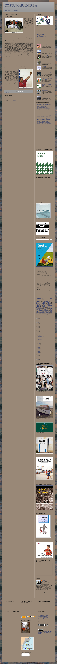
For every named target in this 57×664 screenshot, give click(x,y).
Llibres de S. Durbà (39, 308)
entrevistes (51, 310)
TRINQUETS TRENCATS (40, 34)
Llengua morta (46, 308)
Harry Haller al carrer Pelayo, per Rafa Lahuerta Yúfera (44, 109)
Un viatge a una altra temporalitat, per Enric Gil (43, 122)
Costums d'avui (46, 309)
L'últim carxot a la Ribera (41, 337)
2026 (38, 318)
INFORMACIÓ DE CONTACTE (43, 615)
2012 (38, 355)
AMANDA (38, 35)
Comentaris (24, 655)
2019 (38, 327)
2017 (38, 330)
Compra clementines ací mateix (42, 616)
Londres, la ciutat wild (45, 90)
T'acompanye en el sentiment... (42, 618)
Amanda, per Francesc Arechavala (41, 106)
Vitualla (44, 307)
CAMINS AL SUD (44, 66)
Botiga (43, 311)
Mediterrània (44, 303)
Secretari (43, 580)
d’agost (39, 343)
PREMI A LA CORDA (40, 33)
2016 (38, 331)
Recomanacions (39, 298)
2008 (38, 360)
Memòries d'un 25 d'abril (45, 55)
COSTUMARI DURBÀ (21, 5)
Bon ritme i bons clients (41, 614)
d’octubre (39, 340)
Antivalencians (38, 307)
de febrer (39, 351)
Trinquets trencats (46, 313)
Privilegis (37, 303)
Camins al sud (48, 312)
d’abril (39, 348)
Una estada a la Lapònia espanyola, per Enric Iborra (44, 123)
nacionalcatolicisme (45, 310)
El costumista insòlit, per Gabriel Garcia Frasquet (43, 108)
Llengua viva (38, 305)
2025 (38, 319)
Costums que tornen (39, 310)
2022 (38, 323)
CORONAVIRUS (46, 302)
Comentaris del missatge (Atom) (13, 100)
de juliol (39, 344)
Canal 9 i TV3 (49, 307)
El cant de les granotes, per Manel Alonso (42, 107)
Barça (50, 309)
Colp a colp (37, 314)
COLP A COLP (39, 37)
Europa (46, 314)
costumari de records (42, 312)
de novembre (40, 339)
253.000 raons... (44, 50)
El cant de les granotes (42, 314)
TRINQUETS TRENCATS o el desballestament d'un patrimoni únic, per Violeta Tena (44, 120)
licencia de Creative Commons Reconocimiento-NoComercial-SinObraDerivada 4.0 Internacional (45, 632)
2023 (38, 322)
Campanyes (41, 309)
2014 (38, 334)
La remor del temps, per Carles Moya (42, 112)
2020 (38, 326)
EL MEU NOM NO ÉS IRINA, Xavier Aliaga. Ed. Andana (47, 79)
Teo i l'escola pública (44, 44)
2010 (38, 358)
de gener (39, 352)
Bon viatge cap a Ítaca (41, 336)
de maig (39, 347)
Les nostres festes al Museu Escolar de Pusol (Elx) (44, 115)
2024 (38, 321)
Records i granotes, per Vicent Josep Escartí (43, 118)
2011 (38, 356)
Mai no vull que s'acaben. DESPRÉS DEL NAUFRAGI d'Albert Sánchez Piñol (47, 73)
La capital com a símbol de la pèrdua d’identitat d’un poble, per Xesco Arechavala (44, 111)
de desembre (40, 335)
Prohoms (43, 306)
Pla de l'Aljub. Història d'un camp (43, 617)
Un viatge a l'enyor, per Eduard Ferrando (42, 121)
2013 (38, 354)
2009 (38, 359)
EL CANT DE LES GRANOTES (41, 36)
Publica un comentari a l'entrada (10, 97)
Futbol (44, 305)
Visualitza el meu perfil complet (40, 597)
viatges (49, 306)
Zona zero (38, 304)
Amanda (51, 313)
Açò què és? (39, 311)
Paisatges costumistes (46, 304)
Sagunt (49, 303)
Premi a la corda (41, 313)
